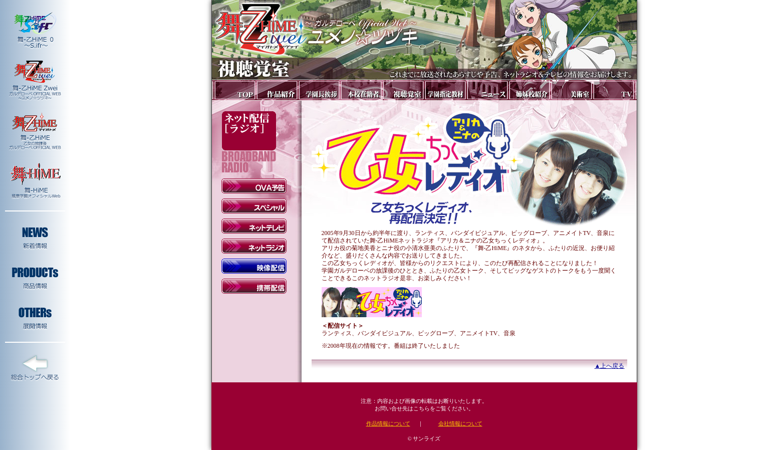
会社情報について (460, 423)
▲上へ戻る (610, 365)
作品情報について (388, 423)
